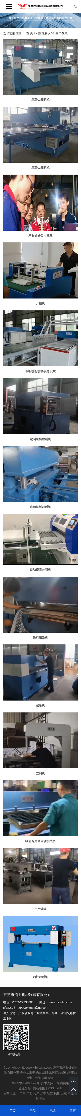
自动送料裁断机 (40, 507)
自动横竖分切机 (40, 569)
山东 (64, 1093)
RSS (51, 1088)
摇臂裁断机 (59, 1072)
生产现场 (40, 909)
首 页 (29, 33)
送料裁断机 (40, 637)
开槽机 (40, 303)
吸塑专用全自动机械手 (40, 841)
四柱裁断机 (40, 977)
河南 (42, 1098)
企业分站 (25, 1088)
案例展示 (44, 33)
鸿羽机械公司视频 (40, 235)
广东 (22, 1093)
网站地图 (39, 1088)
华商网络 (63, 1083)
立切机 (40, 773)
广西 (29, 1093)
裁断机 (40, 705)
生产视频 (62, 33)
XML (59, 1088)
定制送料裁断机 (40, 439)
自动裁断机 (43, 1072)
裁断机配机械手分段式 (40, 371)
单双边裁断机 (40, 99)
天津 (36, 1093)
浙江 (50, 1093)
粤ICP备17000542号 (26, 1083)
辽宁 (43, 1093)
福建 (57, 1093)
